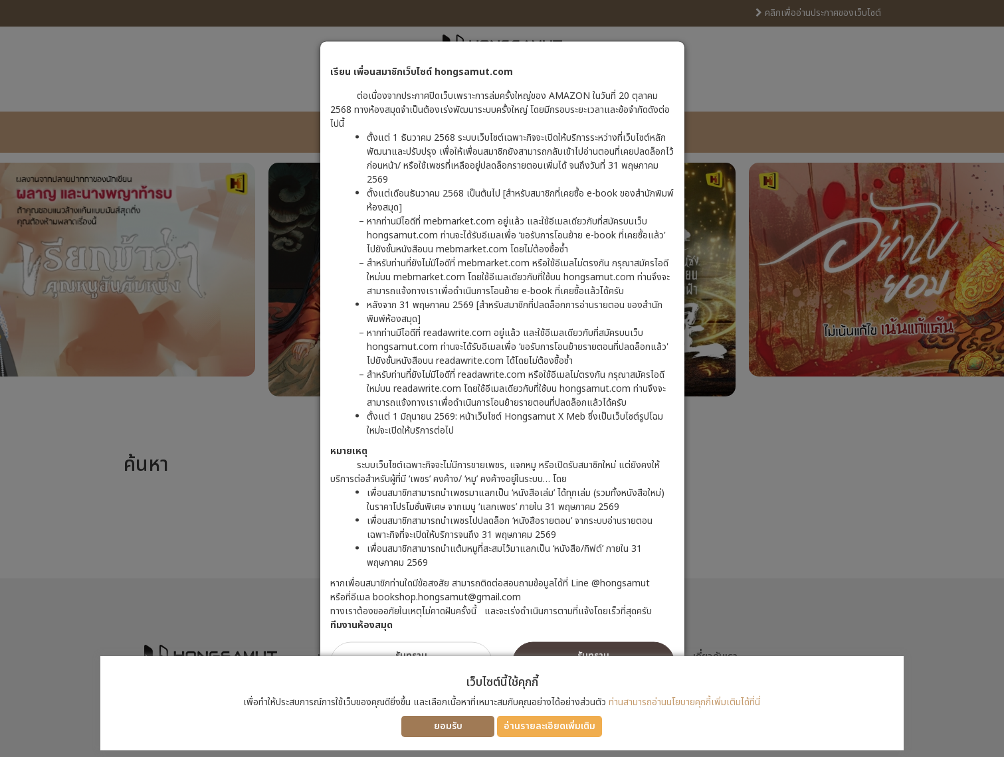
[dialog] (502, 378)
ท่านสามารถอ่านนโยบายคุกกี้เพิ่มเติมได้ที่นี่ (684, 702)
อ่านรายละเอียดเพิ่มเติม (549, 726)
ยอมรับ (448, 726)
